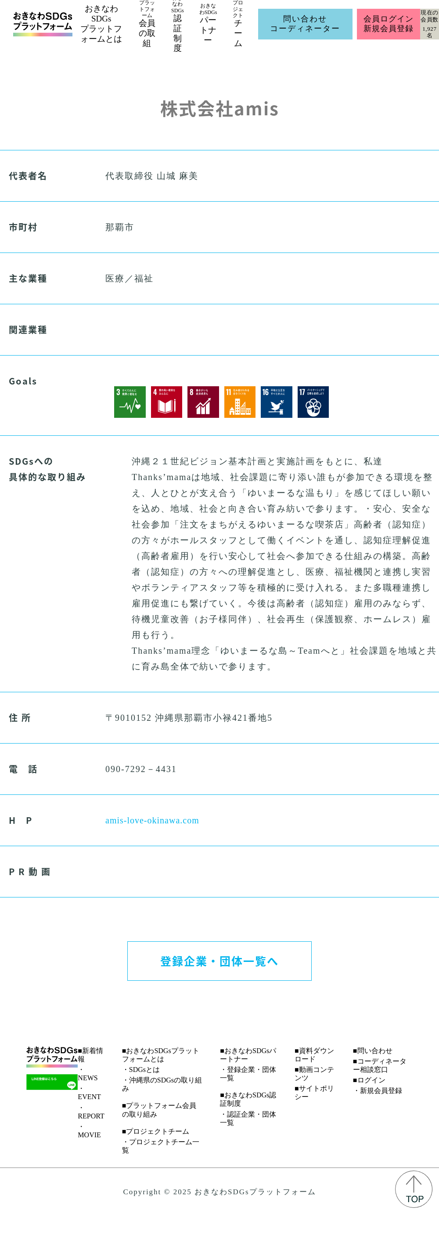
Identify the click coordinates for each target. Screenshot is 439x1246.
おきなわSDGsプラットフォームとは (101, 23)
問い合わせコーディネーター (305, 23)
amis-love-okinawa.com (152, 820)
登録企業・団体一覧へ (219, 960)
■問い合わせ (372, 1050)
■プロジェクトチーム (156, 1131)
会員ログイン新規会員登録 (388, 23)
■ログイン (369, 1080)
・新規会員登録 (377, 1090)
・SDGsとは (141, 1069)
